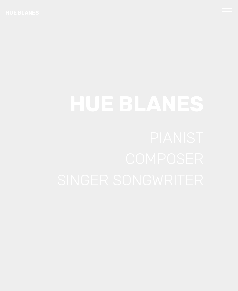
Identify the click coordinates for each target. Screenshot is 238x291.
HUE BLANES (22, 13)
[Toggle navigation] (227, 11)
